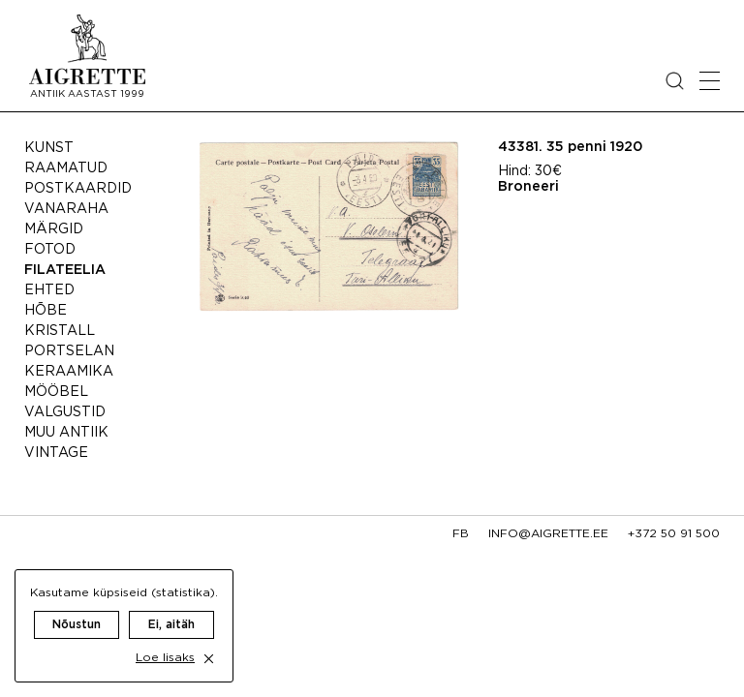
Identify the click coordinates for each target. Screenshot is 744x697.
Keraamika (68, 372)
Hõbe (45, 311)
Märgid (53, 229)
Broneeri (528, 187)
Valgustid (65, 412)
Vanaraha (66, 209)
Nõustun (76, 625)
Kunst (49, 148)
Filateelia (65, 270)
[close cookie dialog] (209, 659)
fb (460, 534)
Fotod (50, 250)
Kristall (59, 331)
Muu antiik (66, 433)
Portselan (69, 351)
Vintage (56, 453)
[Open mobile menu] (709, 81)
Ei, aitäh (171, 625)
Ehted (49, 290)
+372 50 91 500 (674, 534)
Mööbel (56, 392)
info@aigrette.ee (548, 534)
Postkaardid (78, 189)
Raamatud (66, 168)
